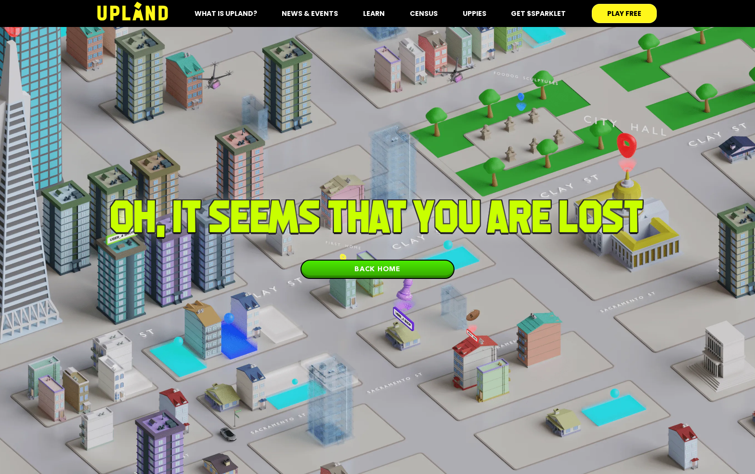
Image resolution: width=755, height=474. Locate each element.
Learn (374, 13)
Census (424, 13)
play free (624, 13)
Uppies (474, 13)
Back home (377, 268)
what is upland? (226, 13)
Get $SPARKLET (538, 13)
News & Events (310, 13)
